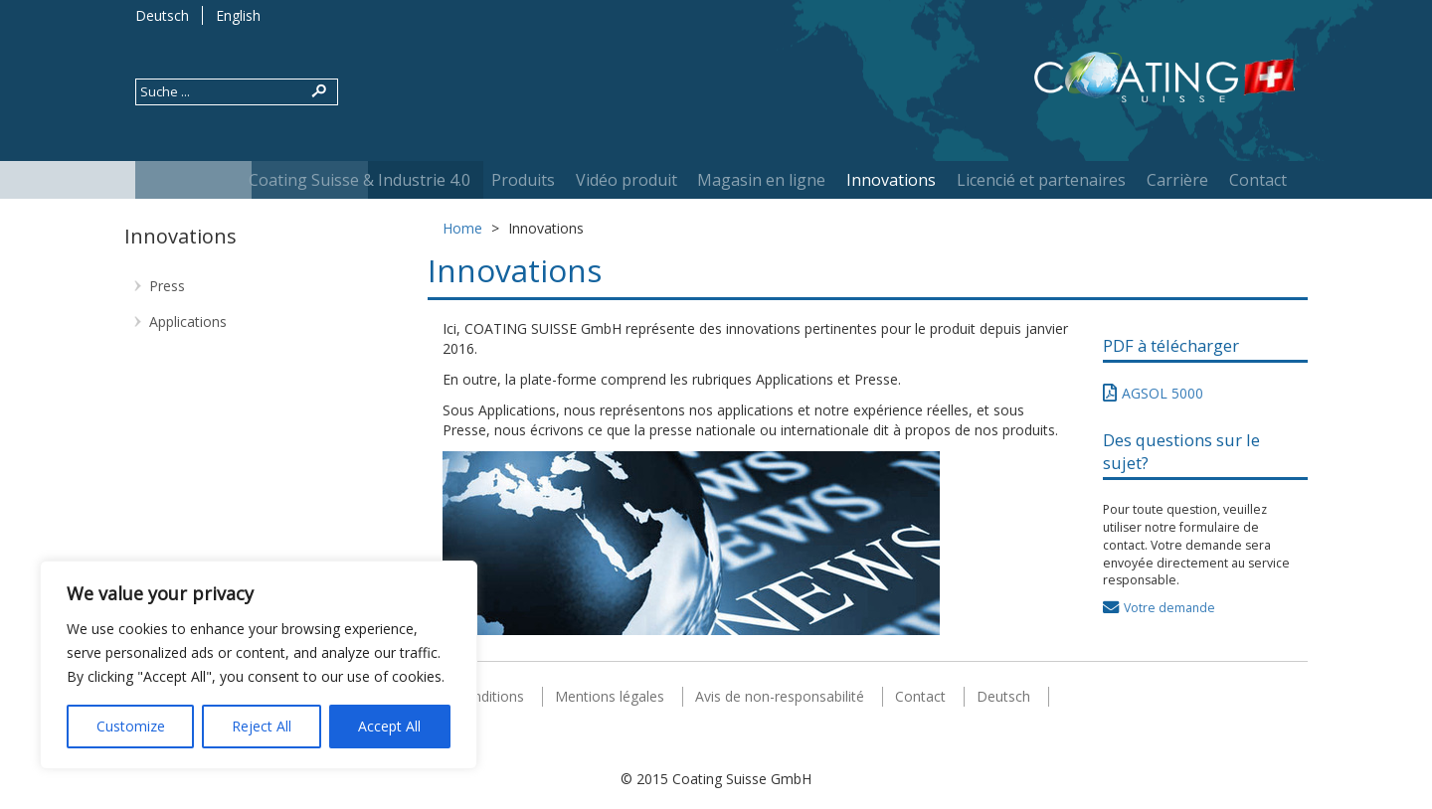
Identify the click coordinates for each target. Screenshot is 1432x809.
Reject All (261, 726)
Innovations (891, 180)
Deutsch (162, 15)
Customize (130, 726)
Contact (1258, 180)
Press (167, 285)
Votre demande (1169, 607)
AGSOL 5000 (1162, 393)
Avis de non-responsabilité (779, 696)
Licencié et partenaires (1041, 180)
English (238, 15)
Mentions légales (609, 696)
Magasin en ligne (761, 180)
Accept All (389, 726)
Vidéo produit (626, 180)
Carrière (1177, 180)
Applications (188, 321)
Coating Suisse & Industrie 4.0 (359, 180)
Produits (523, 180)
